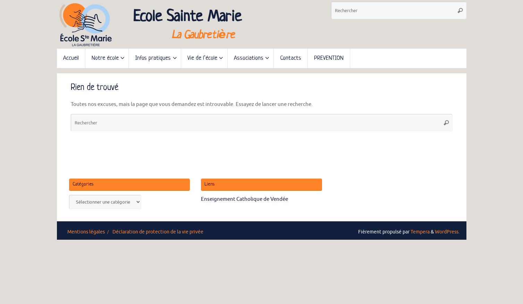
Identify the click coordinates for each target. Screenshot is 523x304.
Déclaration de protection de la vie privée (157, 232)
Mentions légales (86, 232)
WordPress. (447, 232)
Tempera (420, 232)
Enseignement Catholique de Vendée (244, 199)
